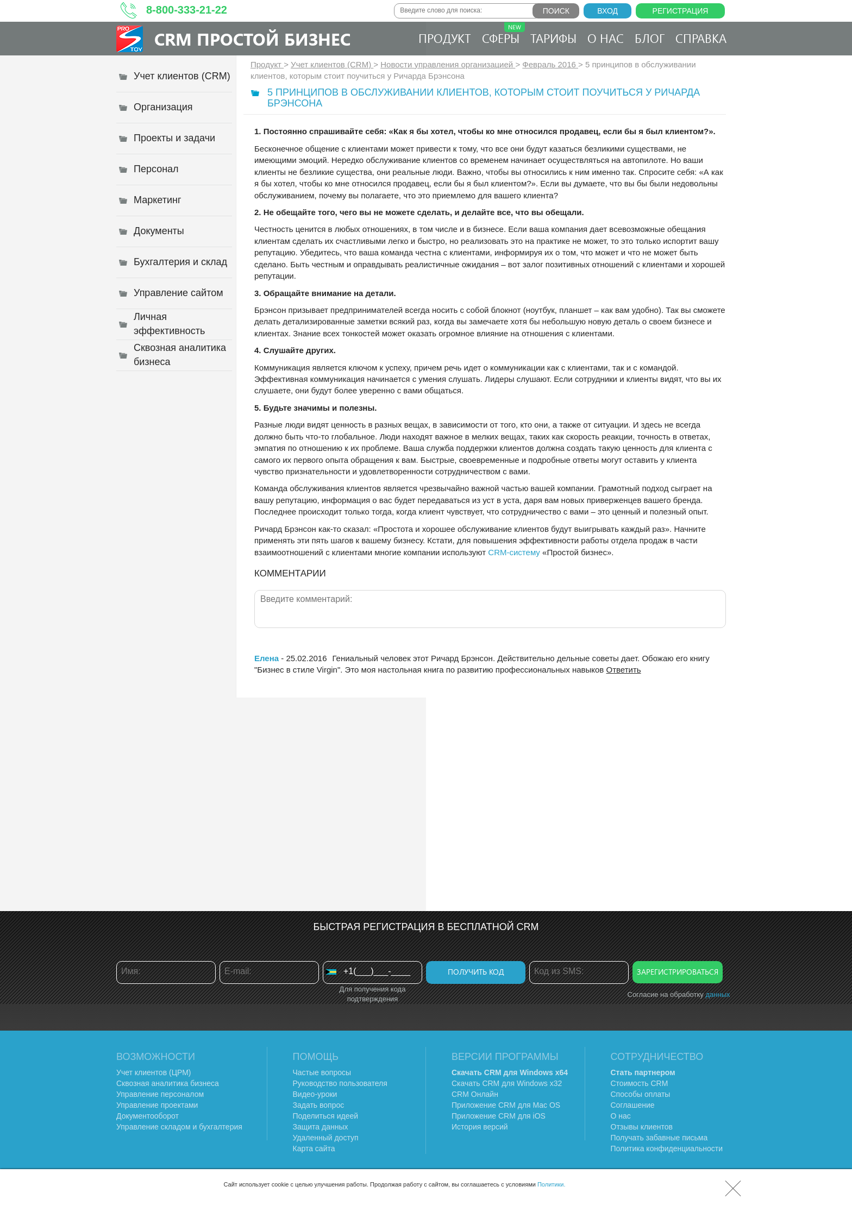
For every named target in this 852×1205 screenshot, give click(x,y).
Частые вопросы (322, 1072)
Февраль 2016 (550, 64)
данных (717, 994)
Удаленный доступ (326, 1137)
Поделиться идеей (326, 1116)
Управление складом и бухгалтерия (179, 1126)
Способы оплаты (641, 1094)
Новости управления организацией (447, 64)
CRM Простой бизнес (252, 39)
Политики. (551, 1184)
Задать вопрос (318, 1105)
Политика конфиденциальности (667, 1148)
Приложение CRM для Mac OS (506, 1105)
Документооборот (147, 1116)
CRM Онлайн (475, 1094)
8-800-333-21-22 (186, 10)
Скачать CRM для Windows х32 (507, 1083)
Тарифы (553, 38)
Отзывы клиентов (642, 1126)
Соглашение (633, 1105)
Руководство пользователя (340, 1083)
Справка (700, 38)
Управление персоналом (160, 1094)
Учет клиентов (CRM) (332, 64)
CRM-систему (514, 552)
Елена (266, 658)
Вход (607, 11)
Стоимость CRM (639, 1083)
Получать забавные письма (659, 1137)
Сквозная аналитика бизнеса (167, 1083)
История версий (480, 1126)
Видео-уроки (315, 1094)
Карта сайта (314, 1148)
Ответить (623, 669)
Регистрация (681, 11)
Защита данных (320, 1126)
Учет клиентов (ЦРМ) (153, 1072)
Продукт (444, 38)
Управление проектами (157, 1105)
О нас (605, 38)
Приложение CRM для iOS (499, 1116)
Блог (650, 38)
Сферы (503, 34)
